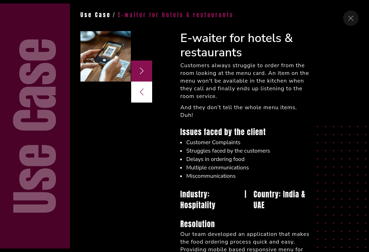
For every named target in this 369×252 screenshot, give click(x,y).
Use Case (95, 14)
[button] (141, 71)
